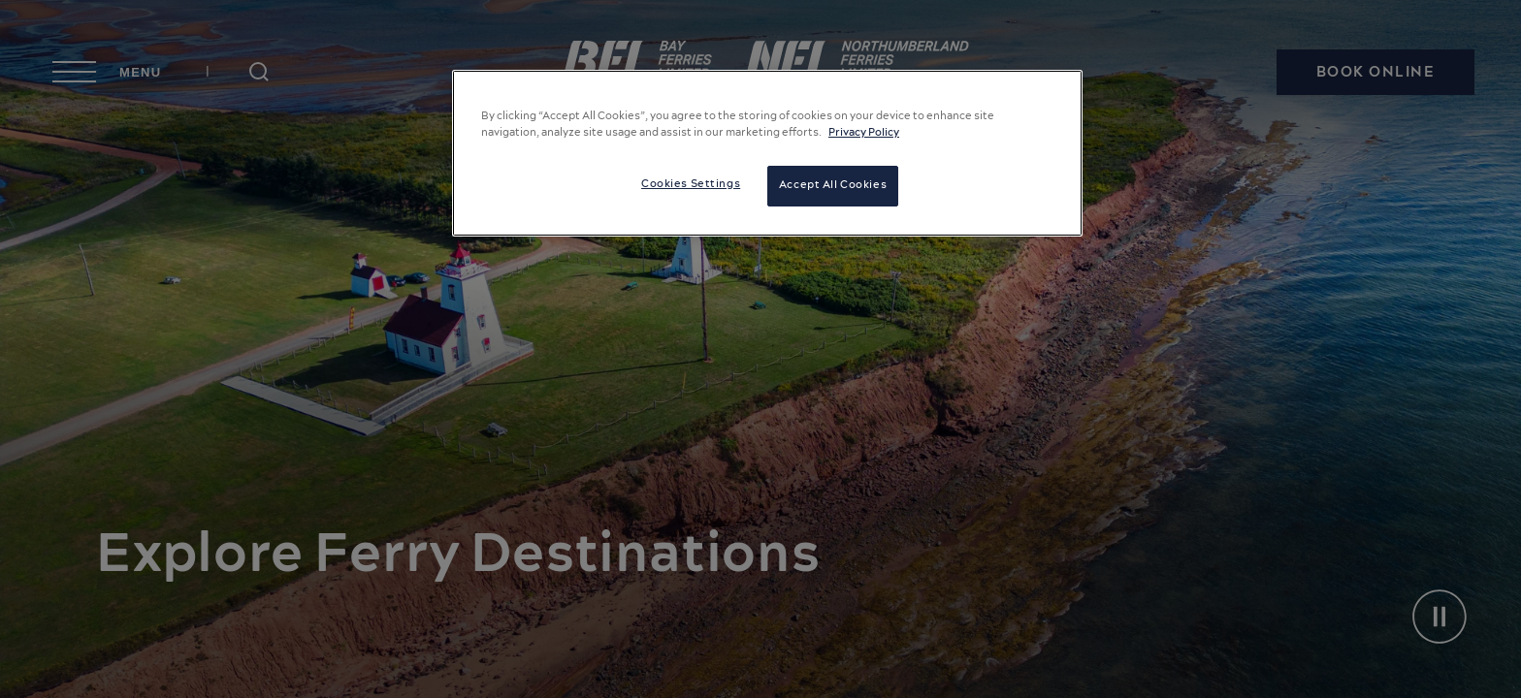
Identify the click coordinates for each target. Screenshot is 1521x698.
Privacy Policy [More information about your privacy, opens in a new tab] (863, 133)
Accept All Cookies (833, 185)
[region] (767, 153)
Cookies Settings (690, 184)
